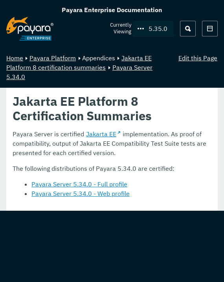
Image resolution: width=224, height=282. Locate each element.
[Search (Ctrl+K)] (188, 28)
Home (14, 58)
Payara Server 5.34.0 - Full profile (79, 184)
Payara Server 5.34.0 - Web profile (80, 193)
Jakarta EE (101, 134)
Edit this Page (197, 58)
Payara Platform (52, 58)
